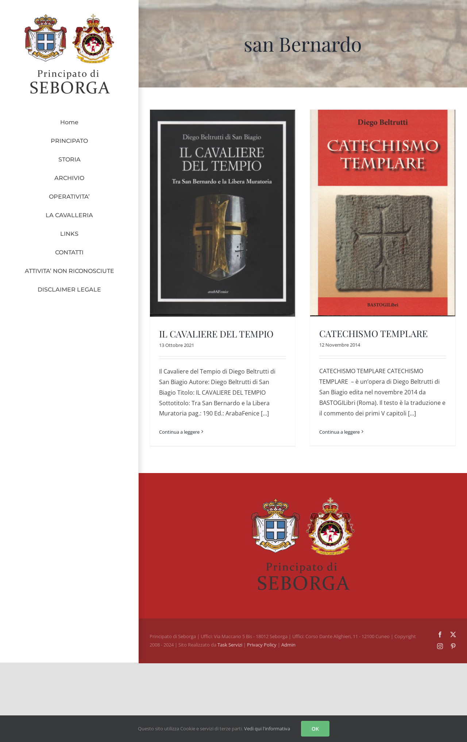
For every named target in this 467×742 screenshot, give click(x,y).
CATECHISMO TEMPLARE (370, 333)
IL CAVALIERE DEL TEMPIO (216, 334)
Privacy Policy (262, 641)
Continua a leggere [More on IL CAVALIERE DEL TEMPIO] (179, 432)
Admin (288, 641)
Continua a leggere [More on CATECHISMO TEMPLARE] (336, 431)
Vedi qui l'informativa (267, 728)
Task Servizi (229, 641)
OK (315, 728)
